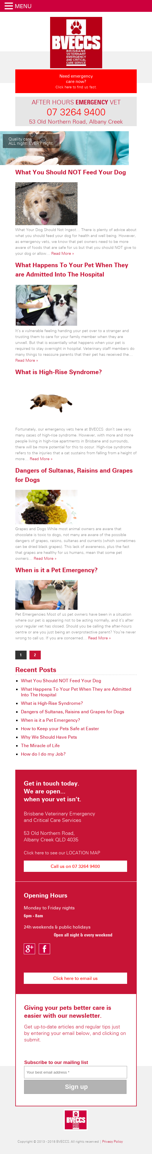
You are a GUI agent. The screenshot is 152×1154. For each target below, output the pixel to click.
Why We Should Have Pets (49, 737)
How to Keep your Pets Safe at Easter (60, 728)
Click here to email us (75, 978)
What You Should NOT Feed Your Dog (70, 172)
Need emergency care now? (76, 82)
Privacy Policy (112, 1141)
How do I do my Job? (43, 754)
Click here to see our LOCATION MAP (62, 852)
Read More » (62, 253)
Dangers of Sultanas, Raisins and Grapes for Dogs (72, 711)
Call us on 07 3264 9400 (75, 866)
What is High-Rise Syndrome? (58, 372)
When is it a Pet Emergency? (56, 570)
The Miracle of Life (40, 745)
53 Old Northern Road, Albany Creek (76, 121)
